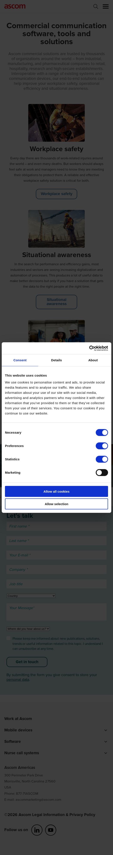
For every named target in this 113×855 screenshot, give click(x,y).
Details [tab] (56, 360)
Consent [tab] (20, 360)
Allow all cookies (57, 491)
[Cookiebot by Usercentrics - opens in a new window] (89, 348)
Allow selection (56, 504)
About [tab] (93, 360)
